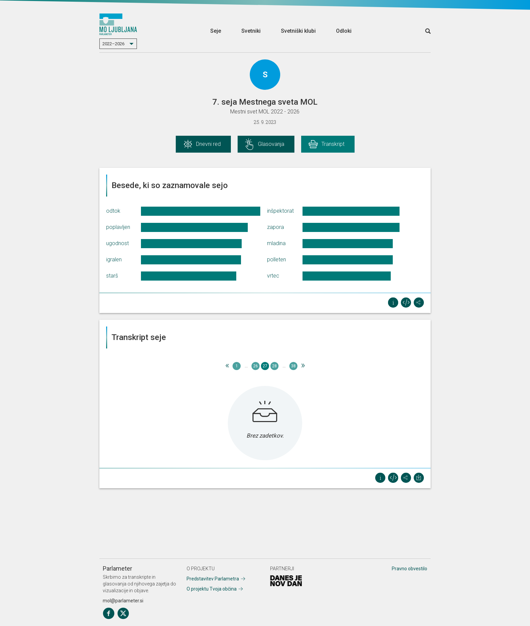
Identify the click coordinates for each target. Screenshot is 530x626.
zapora (275, 227)
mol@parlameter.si (123, 600)
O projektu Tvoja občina (212, 589)
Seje (215, 31)
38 (293, 366)
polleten (276, 259)
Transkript (332, 144)
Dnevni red (208, 144)
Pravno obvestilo (409, 568)
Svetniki (251, 31)
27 (265, 366)
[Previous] (227, 366)
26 (255, 366)
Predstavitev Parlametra (213, 578)
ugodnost (117, 243)
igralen (114, 259)
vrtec (273, 275)
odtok (113, 211)
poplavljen (118, 227)
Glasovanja (271, 144)
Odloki (344, 31)
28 (274, 366)
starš (112, 275)
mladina (276, 243)
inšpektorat (280, 211)
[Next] (303, 366)
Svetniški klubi (298, 31)
